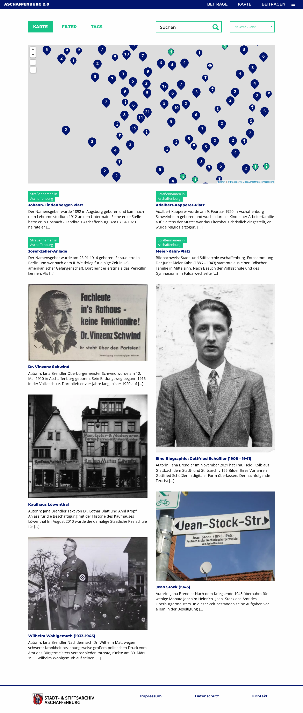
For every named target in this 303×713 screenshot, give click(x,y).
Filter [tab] (69, 26)
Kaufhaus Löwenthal (48, 504)
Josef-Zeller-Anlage (47, 251)
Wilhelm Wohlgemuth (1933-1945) (61, 636)
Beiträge (217, 4)
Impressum (151, 696)
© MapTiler (234, 181)
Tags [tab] (96, 26)
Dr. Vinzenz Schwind (49, 367)
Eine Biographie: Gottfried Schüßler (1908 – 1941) (203, 458)
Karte (244, 4)
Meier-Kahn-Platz (173, 251)
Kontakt (260, 696)
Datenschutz (207, 696)
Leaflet (221, 181)
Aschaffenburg (26, 4)
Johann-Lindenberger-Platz (55, 205)
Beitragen (273, 4)
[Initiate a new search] (33, 62)
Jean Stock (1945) (173, 587)
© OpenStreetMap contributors (257, 181)
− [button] (33, 54)
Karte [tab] (40, 26)
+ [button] (33, 49)
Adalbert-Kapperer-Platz (180, 205)
